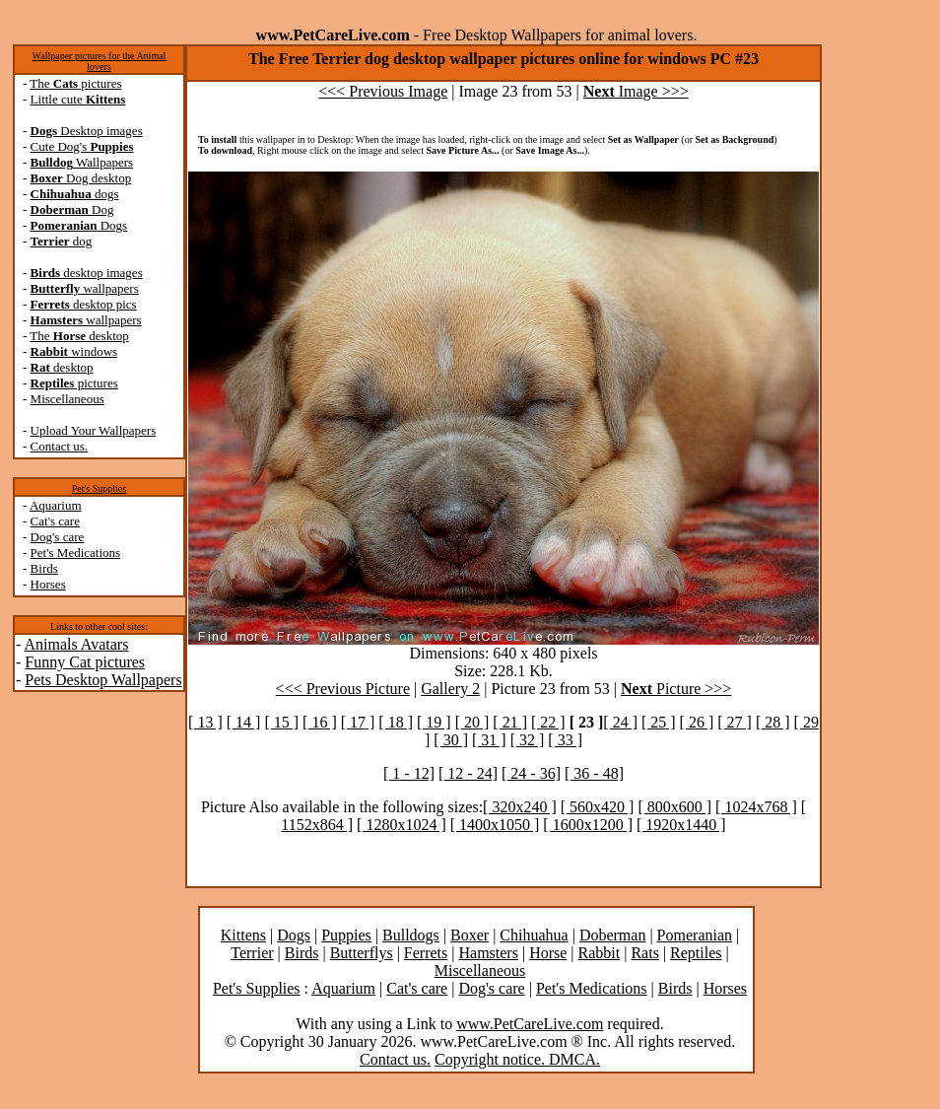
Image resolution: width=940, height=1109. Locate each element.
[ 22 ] (548, 722)
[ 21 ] (510, 722)
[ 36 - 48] (594, 773)
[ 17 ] (358, 722)
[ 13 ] (205, 722)
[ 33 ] (565, 739)
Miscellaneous (67, 398)
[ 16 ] (319, 722)
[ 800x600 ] (674, 806)
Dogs (79, 225)
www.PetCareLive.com (529, 1023)
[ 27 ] (734, 722)
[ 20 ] (472, 722)
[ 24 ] (620, 722)
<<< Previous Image (382, 91)
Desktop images (87, 130)
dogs (75, 193)
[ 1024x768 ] (756, 806)
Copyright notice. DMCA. (517, 1059)
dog (62, 241)
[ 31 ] (489, 739)
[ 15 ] (281, 722)
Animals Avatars (76, 644)
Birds (44, 568)
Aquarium (56, 505)
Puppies (346, 935)
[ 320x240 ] (520, 806)
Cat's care (55, 521)
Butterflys (361, 952)
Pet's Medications (76, 552)
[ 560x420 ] (598, 806)
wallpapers (85, 288)
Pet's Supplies (99, 488)
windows (74, 351)
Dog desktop (81, 178)
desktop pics (84, 304)
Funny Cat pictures (85, 662)
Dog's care (58, 536)
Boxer (469, 935)
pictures (74, 383)
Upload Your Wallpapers (94, 430)
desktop (62, 367)
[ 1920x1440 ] (681, 824)
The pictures (75, 83)
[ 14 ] (244, 722)
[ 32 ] (527, 739)
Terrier (252, 952)
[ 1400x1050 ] (495, 824)
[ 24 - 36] (531, 773)
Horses (48, 584)
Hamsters (487, 952)
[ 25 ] (658, 722)
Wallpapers (82, 162)
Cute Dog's (82, 146)
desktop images (87, 272)
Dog (72, 209)
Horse (548, 952)
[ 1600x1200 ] (588, 824)
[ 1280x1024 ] (401, 824)
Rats (644, 952)
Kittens (243, 935)
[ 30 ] (451, 739)
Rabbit (599, 952)
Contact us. (60, 446)
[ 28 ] (773, 722)
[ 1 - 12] (409, 773)
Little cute (78, 99)
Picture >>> (676, 688)
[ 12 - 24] (468, 773)
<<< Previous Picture (343, 688)
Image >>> (636, 91)
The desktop (79, 335)
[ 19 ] (434, 722)
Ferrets (425, 952)
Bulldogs (410, 935)
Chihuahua (534, 935)
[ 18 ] (395, 722)
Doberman (612, 935)
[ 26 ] (697, 722)
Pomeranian (694, 935)
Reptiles (695, 952)
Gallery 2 (450, 688)
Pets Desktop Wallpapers (103, 679)
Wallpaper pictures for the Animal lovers (100, 61)
